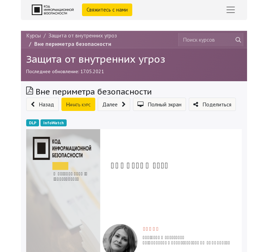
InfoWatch (53, 122)
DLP (32, 122)
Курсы (33, 35)
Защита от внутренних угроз (95, 58)
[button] (42, 104)
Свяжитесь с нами (107, 9)
